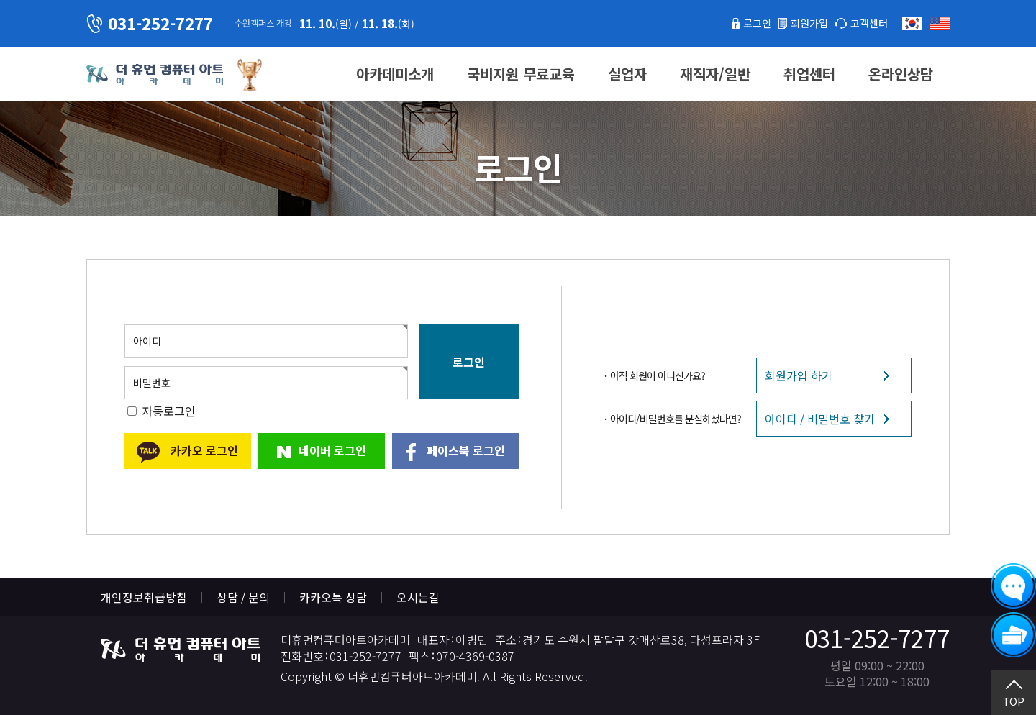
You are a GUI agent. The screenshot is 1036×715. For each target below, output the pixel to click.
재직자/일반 (715, 73)
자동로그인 (169, 410)
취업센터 (809, 73)
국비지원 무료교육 (521, 73)
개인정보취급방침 (144, 597)
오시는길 (418, 597)
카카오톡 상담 (333, 597)
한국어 (912, 23)
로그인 (743, 23)
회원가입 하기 (798, 375)
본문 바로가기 (0, 0)
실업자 (627, 73)
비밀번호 (152, 382)
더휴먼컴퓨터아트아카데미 (154, 75)
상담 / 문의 (243, 597)
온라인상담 (900, 73)
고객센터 (866, 23)
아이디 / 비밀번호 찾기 (820, 418)
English (940, 23)
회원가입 (800, 23)
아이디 (147, 341)
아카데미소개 (395, 73)
